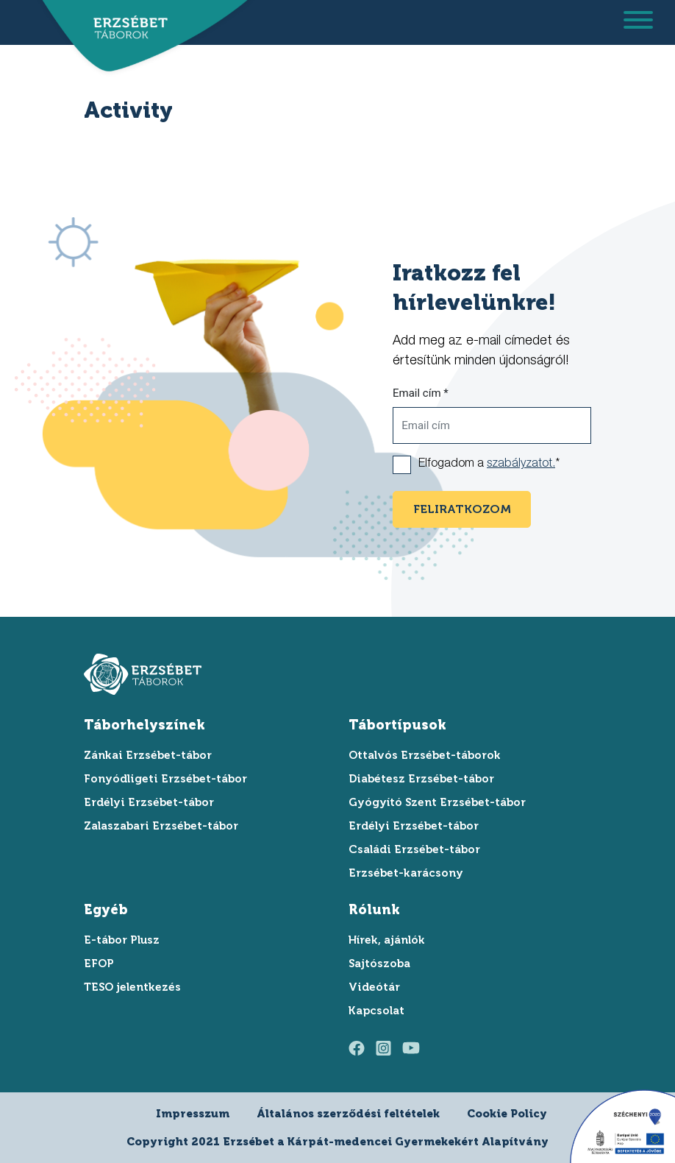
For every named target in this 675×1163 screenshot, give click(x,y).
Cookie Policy (507, 1113)
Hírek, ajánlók (387, 940)
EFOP (99, 963)
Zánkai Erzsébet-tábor (148, 755)
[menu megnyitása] (638, 22)
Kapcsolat (376, 1010)
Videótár (374, 987)
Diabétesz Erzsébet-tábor (421, 778)
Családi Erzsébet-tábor (414, 849)
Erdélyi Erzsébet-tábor (149, 802)
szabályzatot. (521, 464)
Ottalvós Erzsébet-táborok (425, 755)
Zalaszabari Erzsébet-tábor (161, 826)
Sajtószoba (379, 963)
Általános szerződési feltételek (348, 1113)
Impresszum (192, 1113)
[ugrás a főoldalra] (125, 27)
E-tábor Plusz (122, 940)
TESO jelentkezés (132, 987)
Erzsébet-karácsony (406, 873)
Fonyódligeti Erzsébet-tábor (165, 778)
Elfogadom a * (489, 464)
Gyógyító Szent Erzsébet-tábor (437, 802)
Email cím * (421, 393)
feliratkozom (462, 509)
